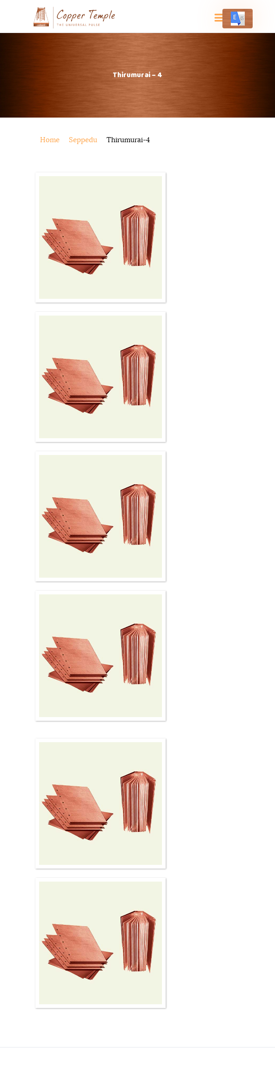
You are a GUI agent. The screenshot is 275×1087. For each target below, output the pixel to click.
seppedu (83, 140)
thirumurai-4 (128, 140)
